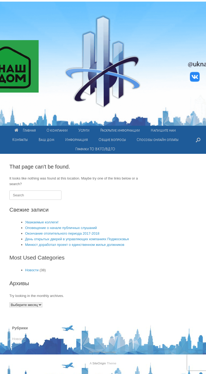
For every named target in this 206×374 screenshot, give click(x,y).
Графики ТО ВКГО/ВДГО (95, 149)
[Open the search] (198, 140)
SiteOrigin (99, 363)
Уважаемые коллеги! (42, 222)
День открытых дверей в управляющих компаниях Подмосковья (77, 239)
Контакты (20, 140)
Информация (76, 140)
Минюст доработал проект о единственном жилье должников (74, 245)
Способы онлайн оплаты (157, 140)
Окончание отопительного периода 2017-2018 (62, 233)
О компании (57, 130)
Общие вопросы (112, 140)
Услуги (83, 130)
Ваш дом (46, 140)
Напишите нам (163, 130)
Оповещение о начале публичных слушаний (61, 228)
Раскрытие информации (120, 130)
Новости (32, 270)
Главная (25, 130)
